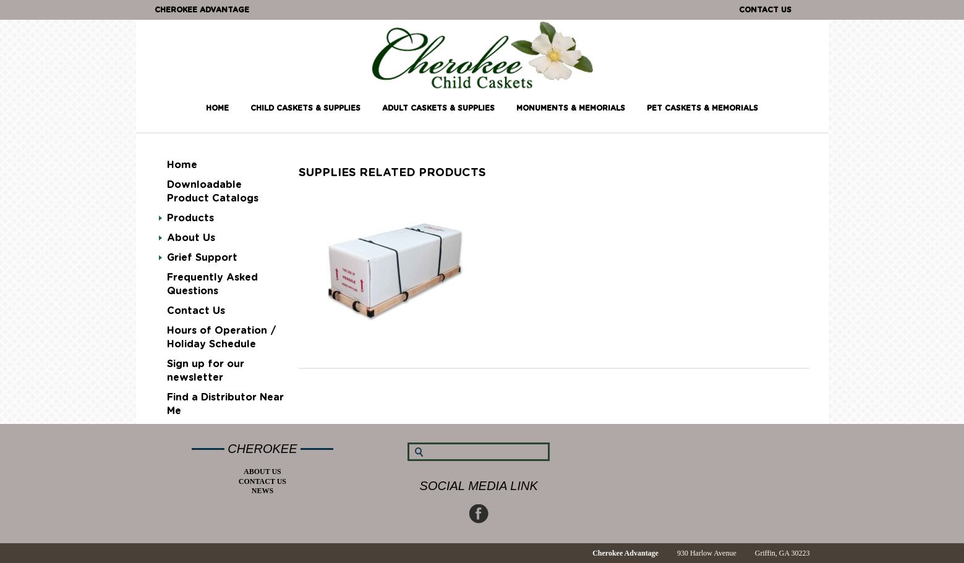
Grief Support (202, 258)
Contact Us (765, 10)
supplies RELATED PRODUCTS (392, 173)
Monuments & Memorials (570, 108)
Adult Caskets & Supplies (438, 108)
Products (190, 218)
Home (217, 108)
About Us (191, 238)
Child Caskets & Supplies (305, 108)
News (262, 490)
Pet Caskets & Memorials (702, 108)
